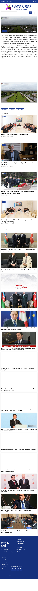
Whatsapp (20, 109)
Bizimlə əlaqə (20, 544)
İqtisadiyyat (5, 560)
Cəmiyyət (4, 562)
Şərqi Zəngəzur (21, 549)
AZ (33, 1)
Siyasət (4, 557)
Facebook (4, 109)
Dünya (4, 566)
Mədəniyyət (5, 564)
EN (35, 1)
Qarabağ (19, 547)
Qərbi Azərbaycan (22, 552)
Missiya (19, 539)
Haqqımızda (20, 541)
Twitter (12, 109)
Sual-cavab (5, 569)
